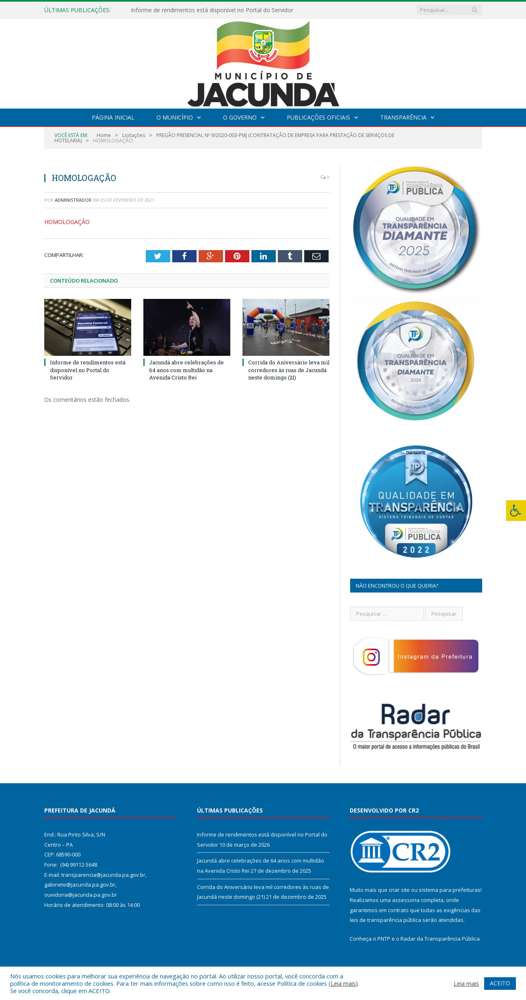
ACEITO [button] (500, 983)
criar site (399, 889)
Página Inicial (113, 117)
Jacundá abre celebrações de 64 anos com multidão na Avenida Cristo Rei (186, 370)
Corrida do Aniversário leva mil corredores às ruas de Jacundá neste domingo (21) (288, 370)
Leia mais (343, 983)
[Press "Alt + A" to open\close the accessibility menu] (516, 510)
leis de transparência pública (385, 920)
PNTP (383, 938)
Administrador (73, 200)
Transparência (403, 117)
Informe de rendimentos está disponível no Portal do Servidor (212, 10)
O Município (174, 117)
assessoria (406, 900)
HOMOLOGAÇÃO (67, 222)
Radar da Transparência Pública (440, 938)
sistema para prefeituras (450, 889)
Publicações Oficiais (318, 117)
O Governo (240, 117)
